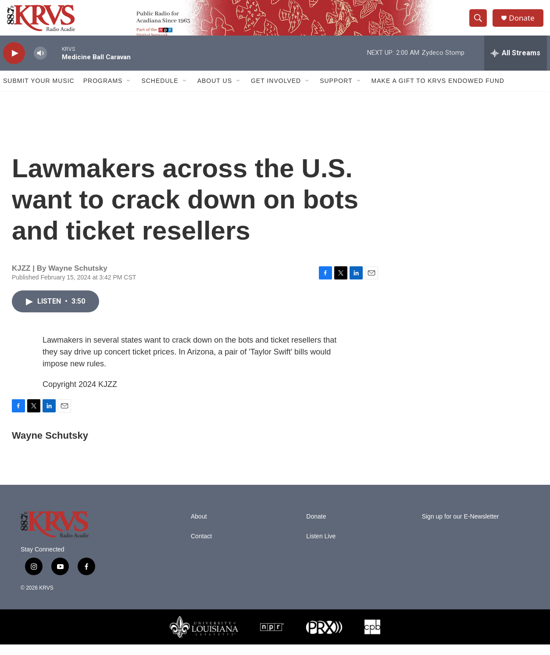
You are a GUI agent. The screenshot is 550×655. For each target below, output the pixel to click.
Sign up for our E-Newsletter (460, 527)
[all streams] (515, 63)
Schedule (159, 91)
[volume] (40, 64)
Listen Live (321, 547)
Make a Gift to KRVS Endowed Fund (437, 91)
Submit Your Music (39, 91)
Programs (103, 91)
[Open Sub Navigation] (128, 91)
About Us (214, 91)
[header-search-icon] (480, 23)
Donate (524, 23)
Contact (201, 547)
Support (336, 91)
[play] (14, 64)
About (199, 527)
